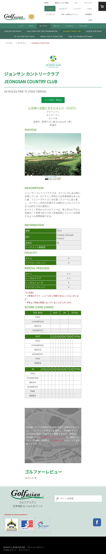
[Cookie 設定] (57, 440)
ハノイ (20, 26)
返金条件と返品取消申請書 (14, 547)
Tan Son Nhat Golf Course (24, 36)
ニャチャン (69, 26)
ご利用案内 (88, 14)
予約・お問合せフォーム (69, 14)
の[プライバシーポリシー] (53, 437)
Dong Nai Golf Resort (12, 31)
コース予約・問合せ (53, 100)
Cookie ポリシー (10, 550)
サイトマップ (24, 550)
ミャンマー (77, 8)
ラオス (89, 8)
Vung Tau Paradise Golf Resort (80, 36)
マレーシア (88, 3)
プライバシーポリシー (36, 547)
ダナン (31, 26)
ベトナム (50, 8)
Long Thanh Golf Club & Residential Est (42, 31)
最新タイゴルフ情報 (61, 3)
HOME (46, 3)
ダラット (56, 26)
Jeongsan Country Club (72, 31)
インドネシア (50, 14)
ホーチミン (43, 26)
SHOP (90, 20)
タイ (76, 3)
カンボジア (63, 8)
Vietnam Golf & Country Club (51, 36)
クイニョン (83, 26)
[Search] (78, 498)
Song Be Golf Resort (94, 31)
